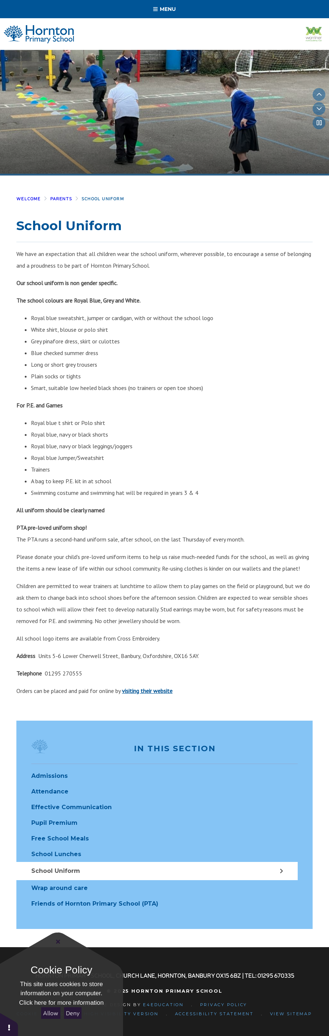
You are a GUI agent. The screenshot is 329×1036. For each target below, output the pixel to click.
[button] (9, 1024)
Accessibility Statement (214, 1013)
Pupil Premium (54, 822)
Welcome (28, 198)
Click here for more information (61, 1002)
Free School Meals (60, 838)
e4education (163, 1004)
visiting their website (147, 690)
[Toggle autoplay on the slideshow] (319, 123)
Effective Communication (71, 807)
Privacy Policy (223, 1004)
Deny (73, 1013)
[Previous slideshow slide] (319, 94)
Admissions (49, 775)
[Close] (58, 941)
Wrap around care (59, 888)
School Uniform (103, 198)
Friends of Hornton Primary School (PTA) (94, 903)
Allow (50, 1013)
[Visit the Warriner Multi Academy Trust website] (314, 34)
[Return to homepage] (39, 34)
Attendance (49, 791)
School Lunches (56, 854)
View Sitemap (291, 1013)
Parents (61, 198)
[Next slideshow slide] (319, 108)
